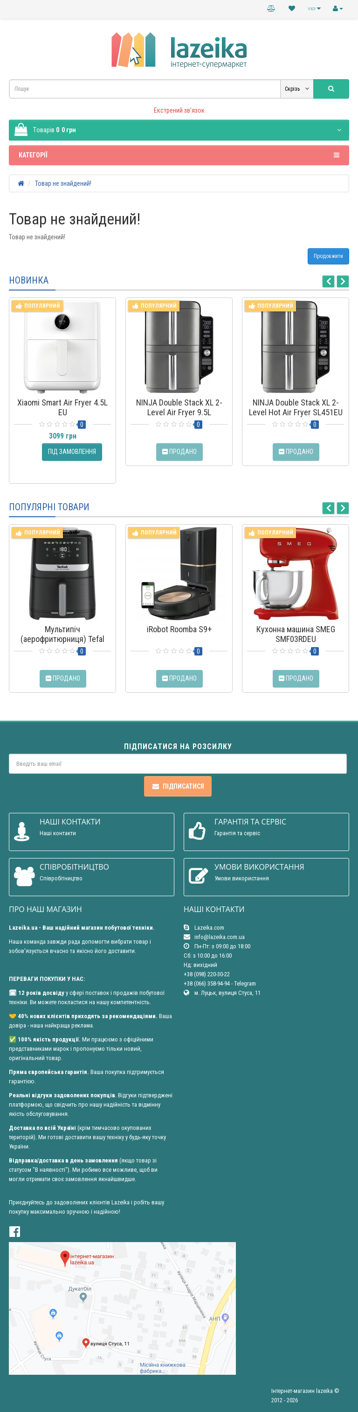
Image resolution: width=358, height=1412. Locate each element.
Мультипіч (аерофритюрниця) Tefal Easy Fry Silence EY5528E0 (62, 639)
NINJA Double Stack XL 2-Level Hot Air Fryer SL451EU (296, 407)
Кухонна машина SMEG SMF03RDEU (295, 634)
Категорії (179, 155)
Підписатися (177, 786)
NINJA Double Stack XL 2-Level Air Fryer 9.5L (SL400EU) (179, 412)
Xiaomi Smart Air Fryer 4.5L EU (62, 407)
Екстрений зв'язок (179, 110)
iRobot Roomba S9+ (179, 629)
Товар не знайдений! (63, 183)
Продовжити (328, 256)
